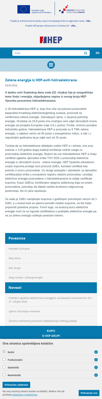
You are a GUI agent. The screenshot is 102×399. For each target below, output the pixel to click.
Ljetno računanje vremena (24, 311)
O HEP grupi (51, 336)
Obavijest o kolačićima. (25, 394)
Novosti (15, 287)
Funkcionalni (15, 360)
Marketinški (14, 375)
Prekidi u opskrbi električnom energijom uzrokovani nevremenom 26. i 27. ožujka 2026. (50, 299)
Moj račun (15, 258)
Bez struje (14, 268)
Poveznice (17, 238)
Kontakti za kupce (19, 248)
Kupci (51, 331)
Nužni (11, 352)
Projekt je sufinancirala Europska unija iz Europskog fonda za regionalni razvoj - (51, 20)
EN (97, 53)
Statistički (13, 367)
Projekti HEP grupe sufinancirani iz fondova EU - (51, 25)
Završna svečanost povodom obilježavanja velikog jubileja (43, 320)
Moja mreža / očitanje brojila (26, 277)
